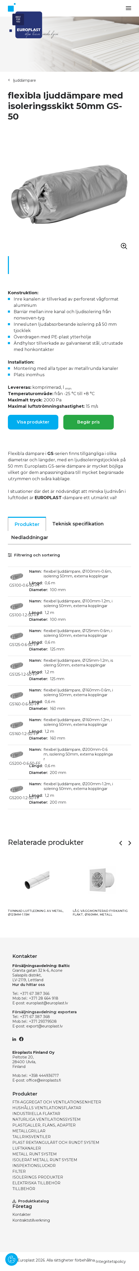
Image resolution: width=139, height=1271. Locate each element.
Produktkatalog (30, 1201)
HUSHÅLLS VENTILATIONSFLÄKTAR (46, 1107)
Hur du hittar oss (28, 984)
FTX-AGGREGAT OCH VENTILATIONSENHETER (56, 1102)
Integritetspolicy (111, 1261)
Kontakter (21, 1214)
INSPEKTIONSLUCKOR (34, 1165)
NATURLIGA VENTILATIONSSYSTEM (46, 1119)
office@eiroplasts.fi (43, 1080)
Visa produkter (33, 422)
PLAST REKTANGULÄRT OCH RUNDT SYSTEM (55, 1142)
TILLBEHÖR (23, 1188)
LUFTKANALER (26, 1148)
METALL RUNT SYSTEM (34, 1154)
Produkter (26, 524)
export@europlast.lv (44, 1026)
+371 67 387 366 (34, 993)
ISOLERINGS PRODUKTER (37, 1177)
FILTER (19, 1171)
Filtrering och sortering (34, 555)
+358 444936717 (44, 1075)
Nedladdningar (29, 537)
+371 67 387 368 (35, 1016)
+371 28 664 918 (43, 998)
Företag (22, 1206)
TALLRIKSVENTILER (31, 1136)
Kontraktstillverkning (31, 1220)
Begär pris (88, 422)
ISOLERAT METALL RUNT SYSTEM (44, 1160)
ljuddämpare (24, 80)
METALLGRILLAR (28, 1131)
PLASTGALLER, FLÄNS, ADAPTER (44, 1125)
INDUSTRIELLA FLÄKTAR (36, 1113)
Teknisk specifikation (78, 524)
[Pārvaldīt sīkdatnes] (11, 1259)
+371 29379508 (43, 1021)
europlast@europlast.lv (47, 1003)
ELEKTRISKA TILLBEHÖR (36, 1183)
